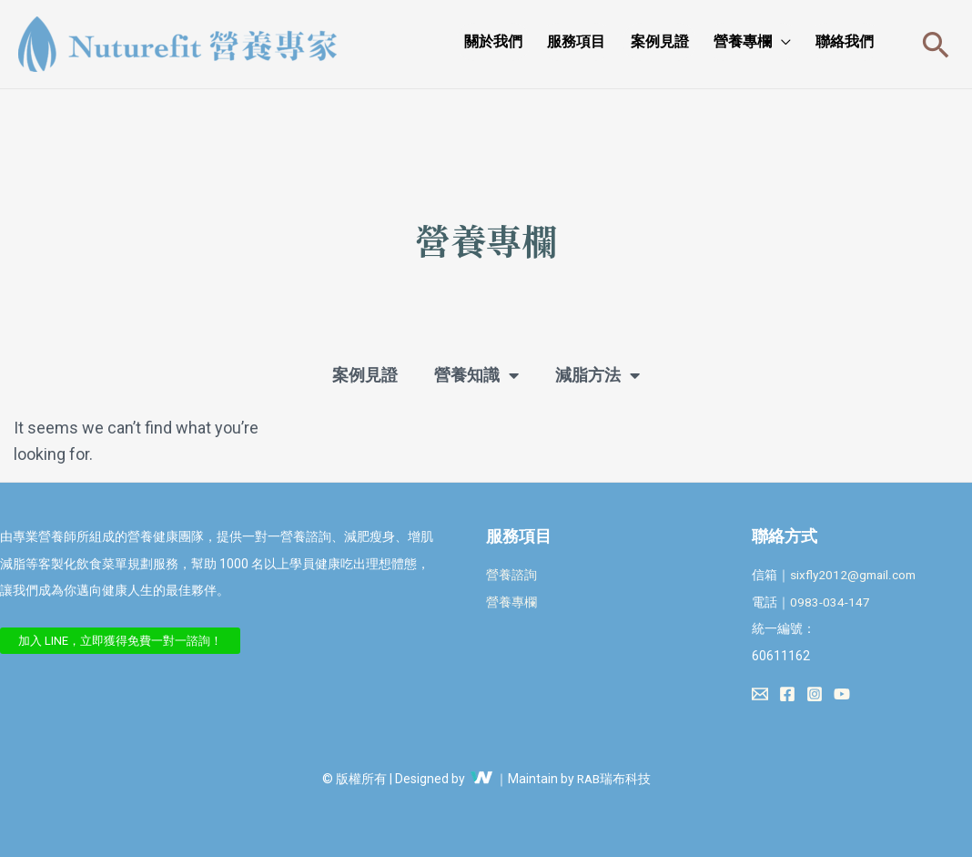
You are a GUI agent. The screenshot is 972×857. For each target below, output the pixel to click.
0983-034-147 (831, 602)
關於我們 (540, 41)
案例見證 (685, 41)
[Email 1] (760, 694)
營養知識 (476, 375)
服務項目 (612, 41)
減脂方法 (597, 375)
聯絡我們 (850, 41)
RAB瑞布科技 (613, 778)
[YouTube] (842, 694)
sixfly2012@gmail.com (855, 574)
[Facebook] (787, 694)
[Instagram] (814, 694)
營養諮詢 (511, 574)
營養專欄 (758, 41)
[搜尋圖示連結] (936, 44)
